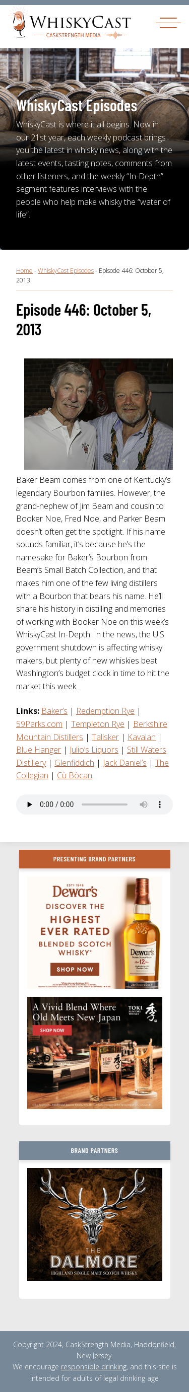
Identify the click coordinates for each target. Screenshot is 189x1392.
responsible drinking (94, 1366)
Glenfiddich (74, 762)
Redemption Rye (105, 710)
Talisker (105, 737)
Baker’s (54, 710)
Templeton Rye (97, 723)
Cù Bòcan (74, 775)
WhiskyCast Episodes (66, 270)
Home (24, 270)
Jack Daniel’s (125, 762)
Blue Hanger (38, 749)
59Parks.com (39, 723)
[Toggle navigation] (168, 22)
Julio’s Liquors (94, 749)
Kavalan (142, 737)
